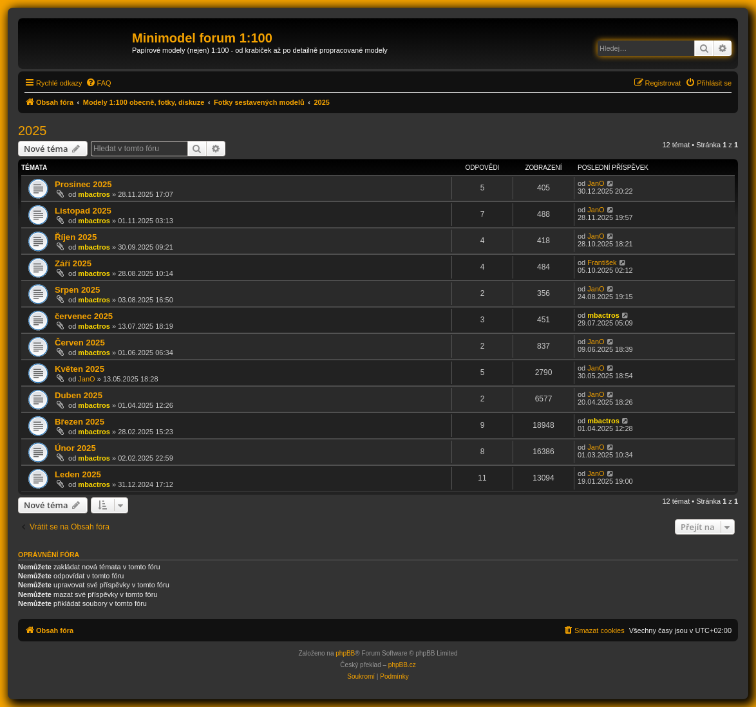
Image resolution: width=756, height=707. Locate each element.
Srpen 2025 (77, 290)
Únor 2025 (75, 448)
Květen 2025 (79, 369)
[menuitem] (98, 83)
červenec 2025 (84, 316)
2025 (32, 131)
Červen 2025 (80, 342)
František (601, 262)
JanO (595, 183)
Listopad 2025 (83, 211)
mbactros (94, 194)
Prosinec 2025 (83, 184)
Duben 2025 (78, 395)
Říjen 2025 (76, 237)
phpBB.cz (402, 664)
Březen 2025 (79, 422)
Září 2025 (73, 263)
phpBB (345, 653)
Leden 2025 (78, 474)
